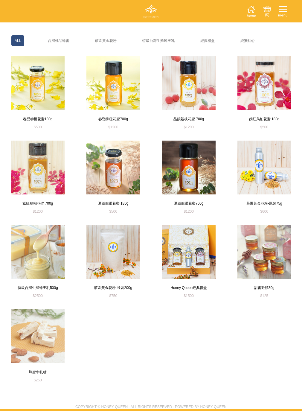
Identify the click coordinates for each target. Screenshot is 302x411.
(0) (267, 15)
